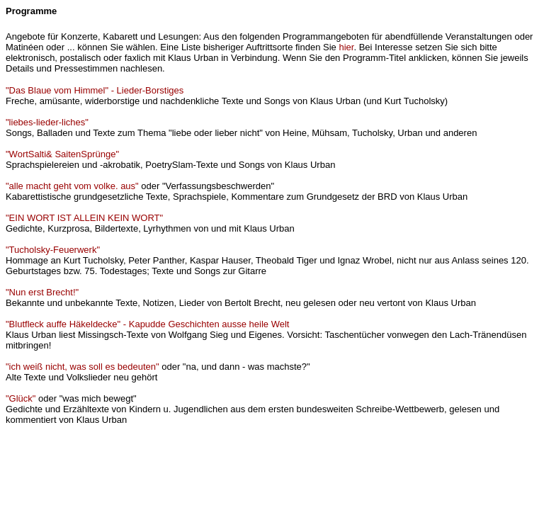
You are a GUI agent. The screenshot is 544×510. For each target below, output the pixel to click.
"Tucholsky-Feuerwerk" (53, 249)
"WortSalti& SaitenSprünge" (62, 154)
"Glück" (20, 398)
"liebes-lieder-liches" (47, 122)
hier (346, 47)
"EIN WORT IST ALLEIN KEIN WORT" (84, 217)
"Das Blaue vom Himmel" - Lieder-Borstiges (94, 90)
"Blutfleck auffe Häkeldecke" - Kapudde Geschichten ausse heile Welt (147, 324)
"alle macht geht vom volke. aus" (72, 186)
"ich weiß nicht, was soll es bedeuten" (82, 366)
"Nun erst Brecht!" (42, 292)
